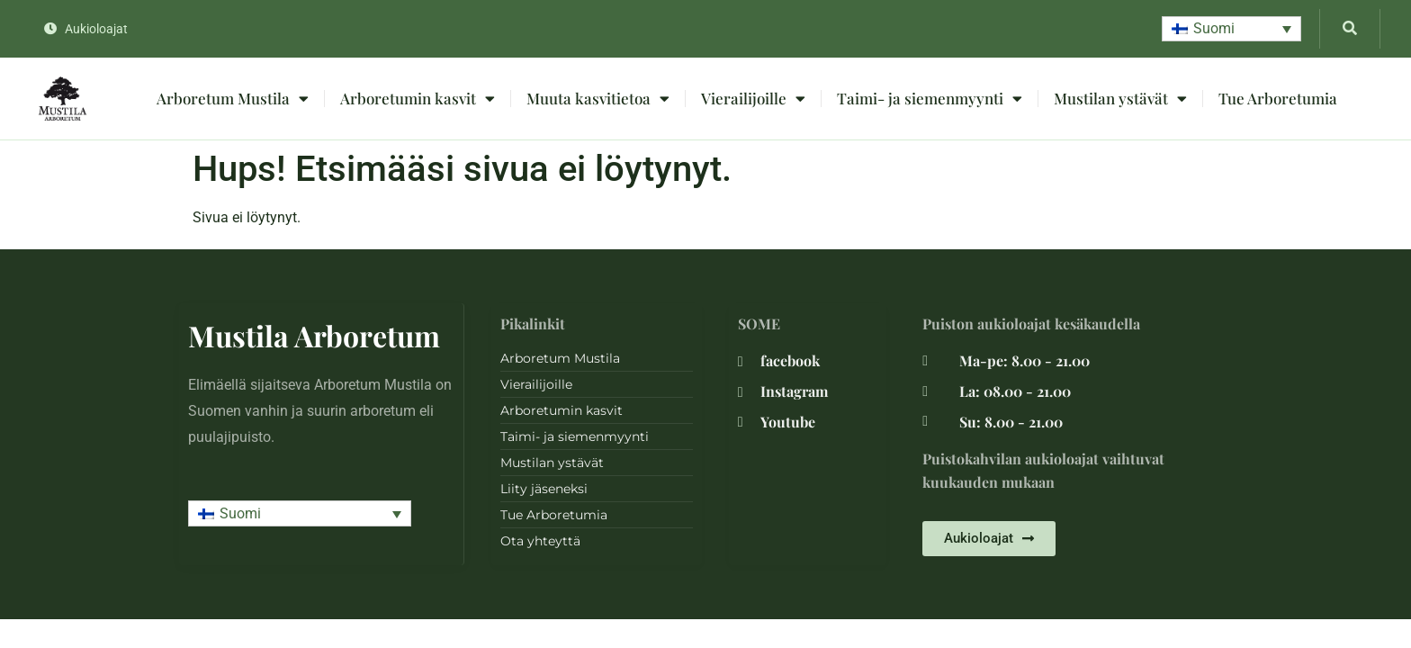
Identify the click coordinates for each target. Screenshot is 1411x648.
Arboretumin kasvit (417, 98)
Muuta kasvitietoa (598, 98)
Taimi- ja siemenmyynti (929, 98)
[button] (1231, 29)
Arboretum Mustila (233, 98)
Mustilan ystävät (1120, 98)
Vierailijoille (753, 98)
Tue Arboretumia (1277, 98)
